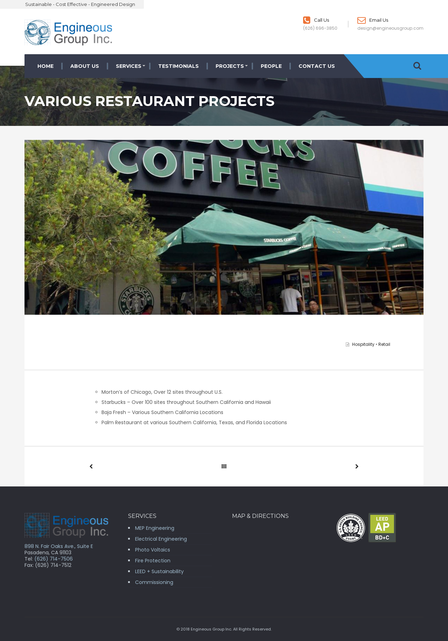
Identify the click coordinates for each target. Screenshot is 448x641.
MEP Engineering (154, 528)
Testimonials (178, 66)
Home (45, 66)
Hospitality (363, 344)
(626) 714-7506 (53, 558)
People (271, 66)
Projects (230, 66)
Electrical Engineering (161, 538)
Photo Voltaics (152, 549)
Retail (384, 344)
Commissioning (154, 582)
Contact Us (317, 66)
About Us (84, 66)
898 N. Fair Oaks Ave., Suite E (58, 546)
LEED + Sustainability (159, 571)
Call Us (316, 20)
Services (128, 66)
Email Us (372, 20)
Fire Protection (152, 560)
